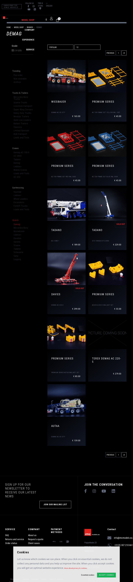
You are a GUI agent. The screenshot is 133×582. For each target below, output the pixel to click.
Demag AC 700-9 (21, 152)
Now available (20, 78)
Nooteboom (19, 231)
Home (8, 27)
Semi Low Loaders (22, 120)
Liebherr (17, 166)
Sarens (17, 242)
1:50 (18, 50)
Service (77, 14)
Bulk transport (20, 134)
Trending (16, 71)
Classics (18, 127)
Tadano (17, 159)
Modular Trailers (21, 116)
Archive (17, 82)
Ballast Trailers (21, 123)
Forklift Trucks (21, 206)
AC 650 (17, 177)
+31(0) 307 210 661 (120, 545)
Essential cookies (87, 575)
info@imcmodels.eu (119, 538)
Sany (16, 256)
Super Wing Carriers (23, 109)
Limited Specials (21, 130)
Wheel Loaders (21, 199)
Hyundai (17, 192)
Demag (17, 163)
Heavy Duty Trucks (22, 113)
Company (51, 14)
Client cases (34, 543)
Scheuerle (18, 252)
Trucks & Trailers (20, 93)
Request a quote (35, 539)
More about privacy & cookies (75, 568)
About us (32, 535)
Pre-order (18, 75)
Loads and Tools (21, 137)
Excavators (19, 202)
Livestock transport (23, 106)
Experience (65, 14)
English (122, 3)
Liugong (17, 259)
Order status (11, 543)
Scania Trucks (20, 102)
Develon (17, 238)
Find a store (103, 3)
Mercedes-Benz (21, 228)
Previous (110, 53)
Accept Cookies (106, 575)
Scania (17, 245)
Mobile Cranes (20, 170)
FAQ (7, 535)
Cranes (15, 148)
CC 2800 (18, 156)
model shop (37, 14)
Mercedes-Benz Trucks (21, 98)
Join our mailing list (55, 504)
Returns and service (14, 539)
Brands (30, 27)
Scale (15, 46)
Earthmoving (18, 188)
